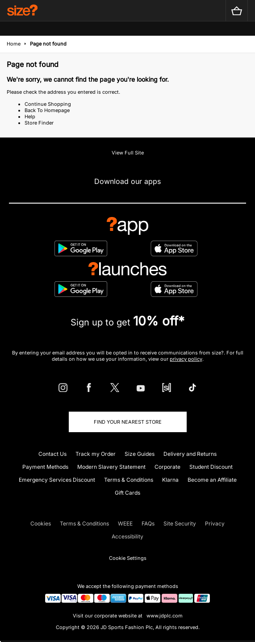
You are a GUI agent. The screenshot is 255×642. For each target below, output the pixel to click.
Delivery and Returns (190, 453)
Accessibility (127, 536)
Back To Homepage (47, 110)
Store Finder (39, 123)
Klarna (170, 479)
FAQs (148, 523)
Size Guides (140, 453)
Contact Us (52, 453)
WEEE (125, 523)
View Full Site (128, 153)
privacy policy (186, 359)
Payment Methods (45, 466)
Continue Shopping (48, 104)
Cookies (40, 523)
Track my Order (95, 453)
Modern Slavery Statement (111, 466)
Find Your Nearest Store (128, 422)
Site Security (179, 523)
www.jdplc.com (164, 616)
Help (30, 116)
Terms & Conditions (128, 479)
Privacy (215, 523)
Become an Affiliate (212, 479)
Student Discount (211, 466)
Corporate (167, 466)
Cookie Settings (127, 558)
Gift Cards (127, 492)
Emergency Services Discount (57, 479)
